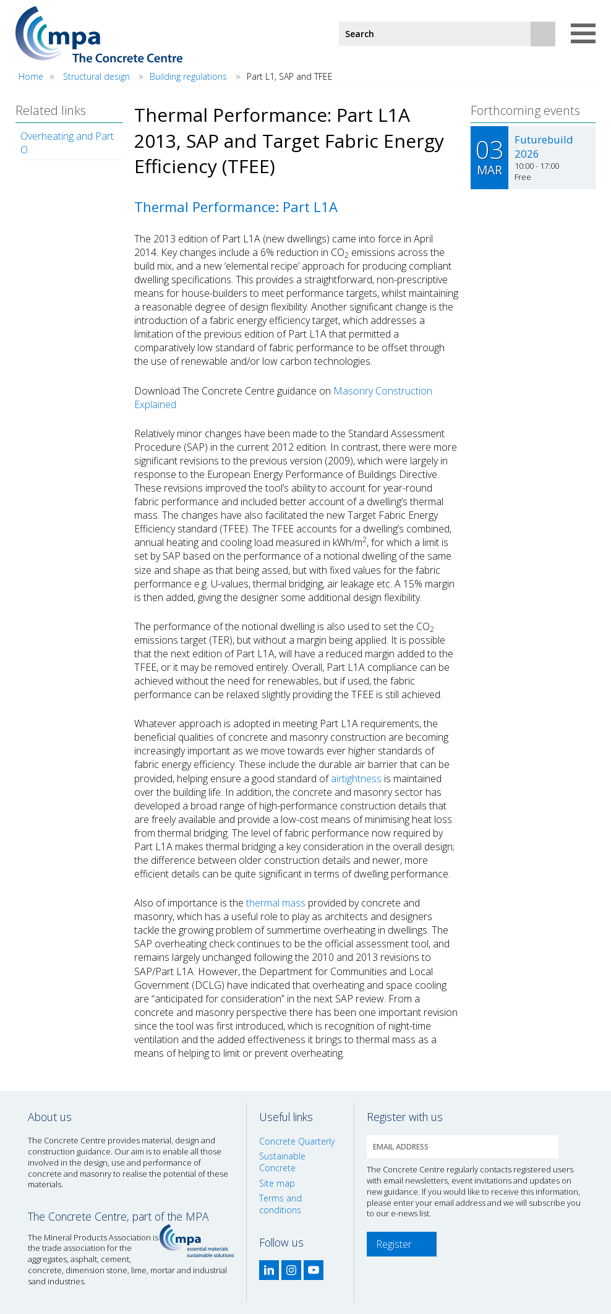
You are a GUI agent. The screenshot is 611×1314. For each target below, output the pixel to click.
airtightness (356, 778)
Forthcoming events (525, 110)
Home (31, 76)
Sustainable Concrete (282, 1162)
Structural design (96, 76)
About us (50, 1116)
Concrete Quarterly (297, 1141)
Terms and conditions (280, 1204)
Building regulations (188, 76)
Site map (277, 1183)
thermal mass (276, 903)
